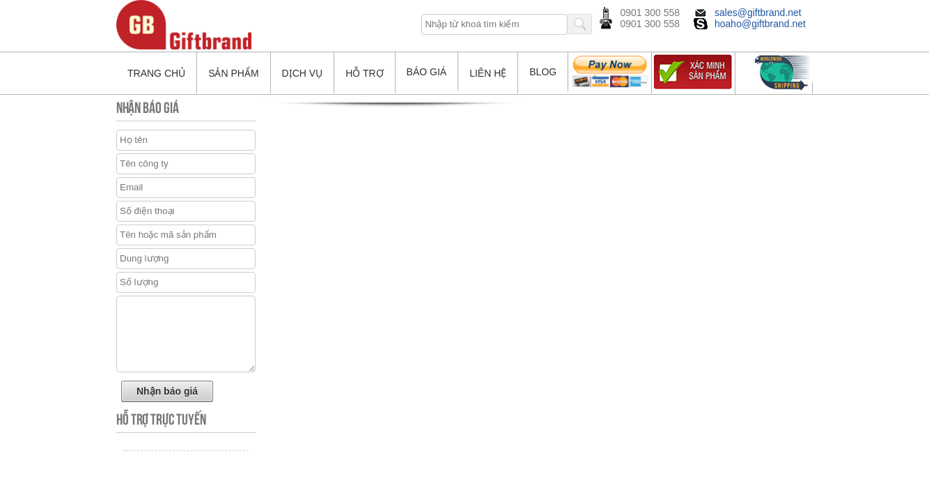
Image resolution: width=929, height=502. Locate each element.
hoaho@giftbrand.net (760, 23)
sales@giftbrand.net (758, 12)
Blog (542, 71)
